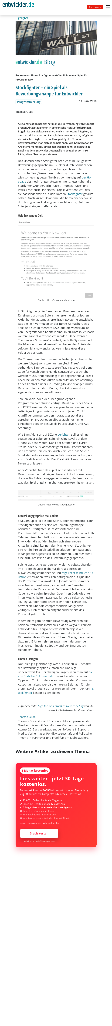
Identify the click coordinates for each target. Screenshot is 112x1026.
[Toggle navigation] (19, 7)
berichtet (63, 434)
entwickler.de (18, 8)
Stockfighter (74, 194)
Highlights (22, 18)
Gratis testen (95, 7)
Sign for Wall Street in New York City (61, 706)
